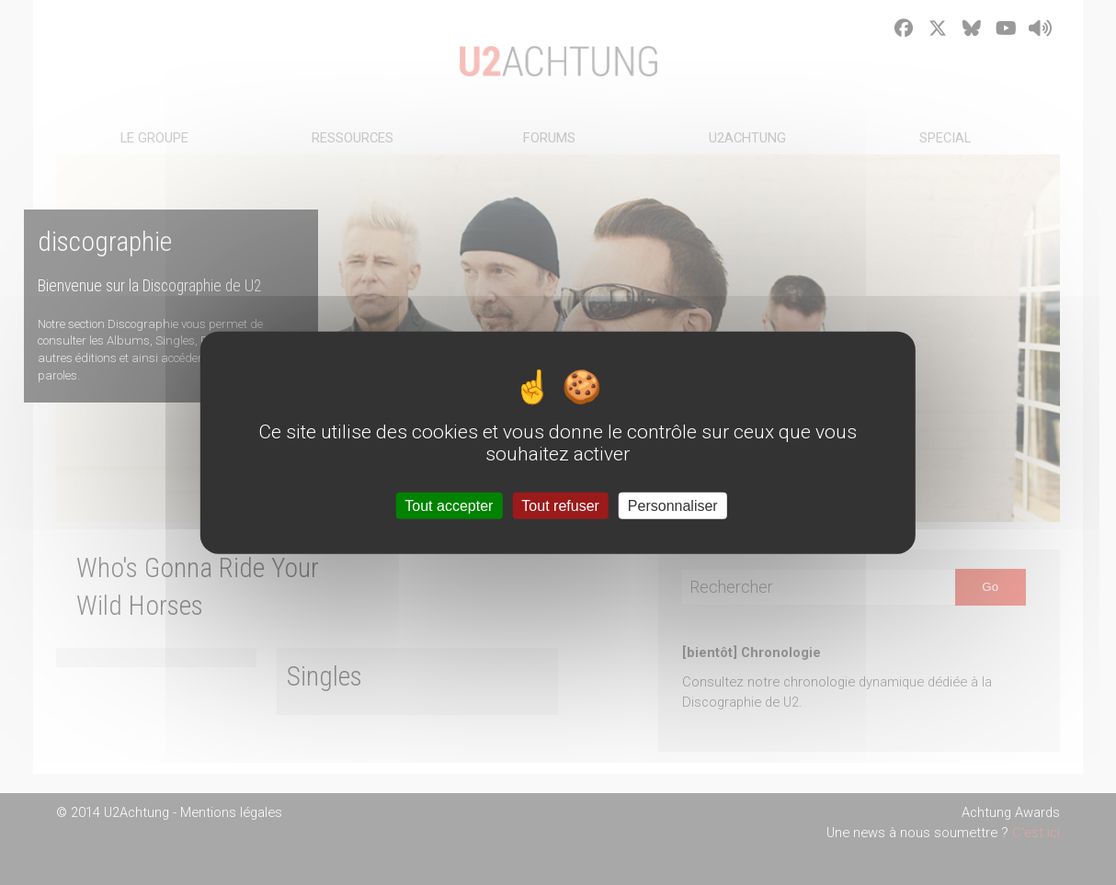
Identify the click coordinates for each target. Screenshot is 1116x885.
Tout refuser (559, 506)
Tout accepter (448, 506)
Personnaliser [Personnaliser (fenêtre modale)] (673, 506)
